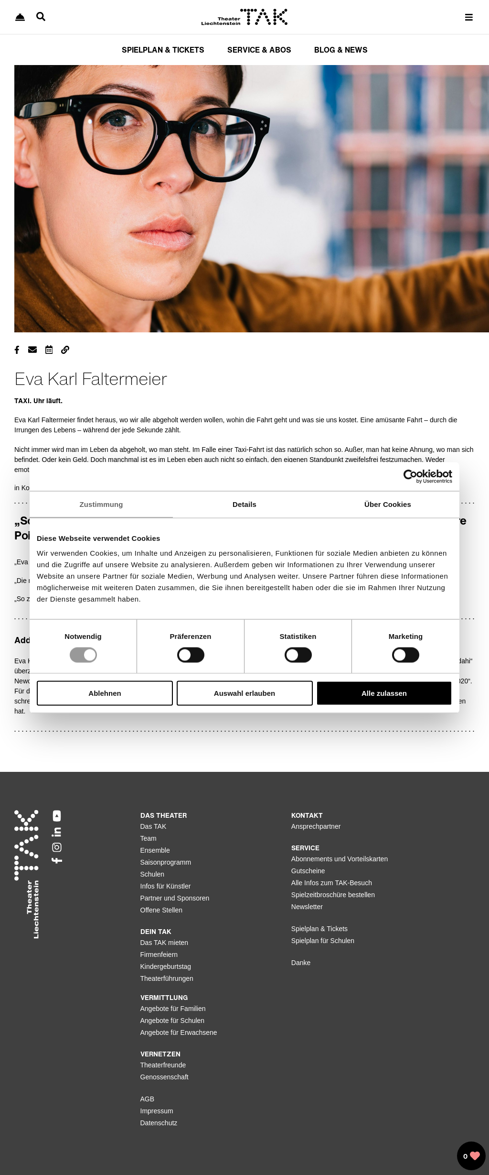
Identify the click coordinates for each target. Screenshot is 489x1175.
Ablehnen (104, 693)
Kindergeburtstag (165, 966)
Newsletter (307, 907)
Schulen (152, 874)
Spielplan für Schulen (322, 940)
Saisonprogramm (165, 862)
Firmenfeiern (159, 954)
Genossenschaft (164, 1077)
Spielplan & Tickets (319, 929)
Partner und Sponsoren (175, 898)
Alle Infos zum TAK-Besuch (331, 883)
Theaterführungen (166, 978)
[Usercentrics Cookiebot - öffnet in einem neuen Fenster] (410, 476)
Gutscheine (308, 871)
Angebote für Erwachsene (178, 1032)
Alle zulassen (384, 693)
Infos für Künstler (165, 886)
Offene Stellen (161, 910)
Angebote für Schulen (172, 1020)
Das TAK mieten (164, 942)
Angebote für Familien (173, 1008)
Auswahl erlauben (244, 693)
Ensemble (155, 850)
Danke (300, 962)
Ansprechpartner (316, 826)
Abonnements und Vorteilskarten (339, 859)
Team (148, 838)
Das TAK (153, 826)
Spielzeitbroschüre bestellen (333, 895)
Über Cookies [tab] (387, 504)
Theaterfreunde (163, 1065)
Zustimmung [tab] (101, 504)
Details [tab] (244, 504)
